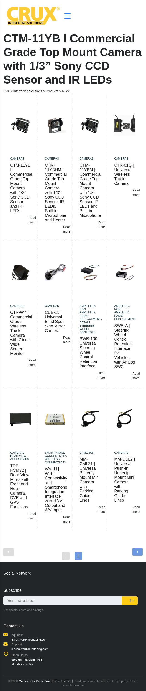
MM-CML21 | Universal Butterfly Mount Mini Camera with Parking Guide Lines (90, 480)
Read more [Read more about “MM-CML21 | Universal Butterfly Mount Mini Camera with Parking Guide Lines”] (101, 509)
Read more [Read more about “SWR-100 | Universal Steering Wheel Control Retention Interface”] (101, 375)
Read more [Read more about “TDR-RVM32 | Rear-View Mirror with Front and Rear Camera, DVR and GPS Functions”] (32, 516)
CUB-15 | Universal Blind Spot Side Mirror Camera (55, 321)
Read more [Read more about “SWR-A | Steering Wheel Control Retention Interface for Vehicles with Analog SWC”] (136, 376)
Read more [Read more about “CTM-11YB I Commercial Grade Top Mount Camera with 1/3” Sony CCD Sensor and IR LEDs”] (32, 220)
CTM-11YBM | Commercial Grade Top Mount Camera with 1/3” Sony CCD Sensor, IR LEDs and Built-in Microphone (90, 190)
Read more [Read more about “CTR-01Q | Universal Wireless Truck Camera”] (136, 192)
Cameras (17, 158)
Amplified (87, 306)
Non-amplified (87, 311)
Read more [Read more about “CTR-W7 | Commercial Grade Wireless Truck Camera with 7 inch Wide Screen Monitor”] (32, 363)
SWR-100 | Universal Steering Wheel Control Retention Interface (90, 352)
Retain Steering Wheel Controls (88, 327)
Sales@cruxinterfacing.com (29, 639)
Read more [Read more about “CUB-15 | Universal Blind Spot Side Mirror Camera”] (66, 340)
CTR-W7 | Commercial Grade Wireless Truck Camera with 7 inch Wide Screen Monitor (21, 333)
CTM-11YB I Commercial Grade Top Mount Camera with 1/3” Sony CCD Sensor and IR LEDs (21, 188)
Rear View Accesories (19, 457)
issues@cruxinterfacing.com (29, 649)
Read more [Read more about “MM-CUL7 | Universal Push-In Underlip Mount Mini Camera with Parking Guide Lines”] (136, 509)
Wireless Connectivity (55, 461)
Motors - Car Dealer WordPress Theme (44, 681)
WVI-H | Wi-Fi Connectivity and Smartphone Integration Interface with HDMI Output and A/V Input (56, 489)
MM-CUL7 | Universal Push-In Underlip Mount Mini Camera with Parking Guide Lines (124, 480)
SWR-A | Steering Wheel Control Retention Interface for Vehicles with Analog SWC (124, 346)
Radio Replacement (90, 317)
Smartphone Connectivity (55, 454)
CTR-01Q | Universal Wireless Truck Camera (124, 174)
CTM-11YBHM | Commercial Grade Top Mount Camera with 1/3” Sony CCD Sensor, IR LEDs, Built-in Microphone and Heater (56, 192)
